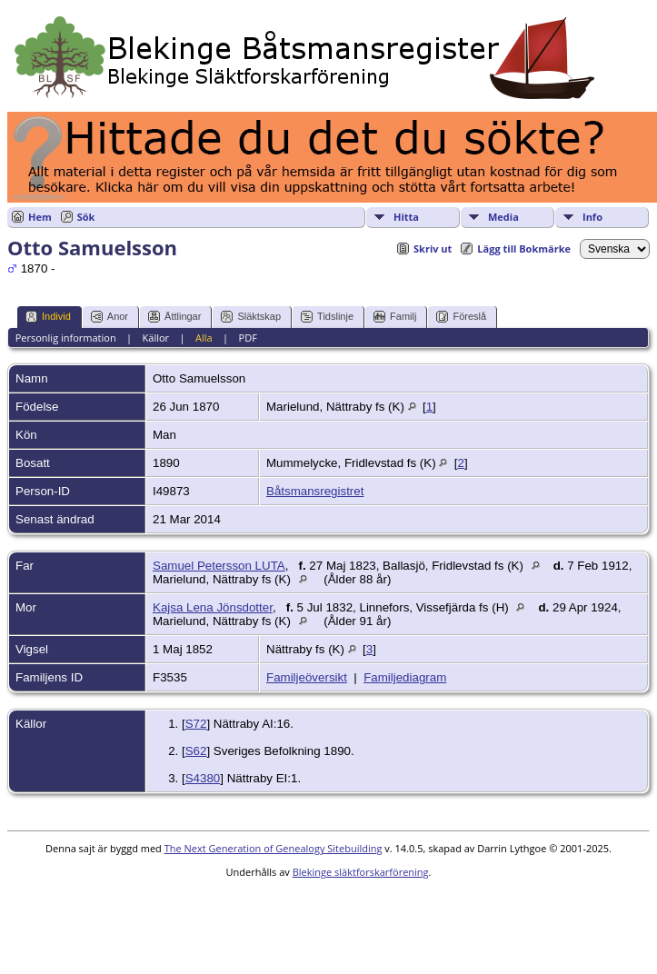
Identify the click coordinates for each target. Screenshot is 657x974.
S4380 (203, 778)
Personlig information (65, 337)
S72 (196, 723)
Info (592, 217)
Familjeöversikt (306, 677)
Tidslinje (327, 316)
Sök (86, 217)
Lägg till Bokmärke (524, 248)
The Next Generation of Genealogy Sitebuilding (273, 848)
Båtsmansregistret (314, 491)
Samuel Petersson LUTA (219, 565)
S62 (196, 751)
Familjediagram (404, 677)
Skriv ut (432, 248)
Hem (40, 217)
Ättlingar (174, 316)
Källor (156, 337)
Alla (204, 337)
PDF (248, 337)
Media (503, 217)
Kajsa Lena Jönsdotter (213, 607)
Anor (109, 316)
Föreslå (461, 316)
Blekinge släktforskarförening (361, 872)
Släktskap (251, 316)
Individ (48, 316)
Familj (394, 316)
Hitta (406, 217)
